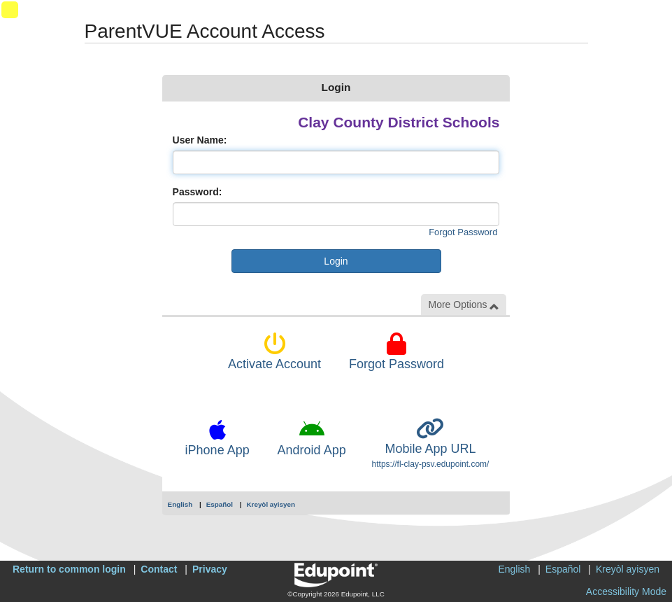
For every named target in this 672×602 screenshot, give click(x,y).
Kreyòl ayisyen (270, 504)
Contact (159, 569)
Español (219, 504)
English (180, 504)
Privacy (209, 569)
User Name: (200, 140)
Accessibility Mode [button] (626, 591)
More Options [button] (463, 305)
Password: (197, 191)
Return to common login (69, 569)
